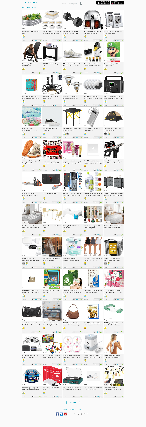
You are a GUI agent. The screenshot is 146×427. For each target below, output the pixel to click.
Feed (79, 410)
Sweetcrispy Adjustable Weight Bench (29, 65)
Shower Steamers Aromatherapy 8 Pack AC (29, 129)
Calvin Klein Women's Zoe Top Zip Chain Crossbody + (31, 324)
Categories (73, 3)
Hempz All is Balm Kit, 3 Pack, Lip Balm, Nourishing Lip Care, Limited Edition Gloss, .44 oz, (72, 163)
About (65, 410)
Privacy (73, 410)
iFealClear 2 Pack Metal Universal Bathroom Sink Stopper (70, 98)
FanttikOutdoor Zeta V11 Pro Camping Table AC (72, 129)
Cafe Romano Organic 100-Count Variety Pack (92, 227)
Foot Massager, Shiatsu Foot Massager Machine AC (92, 32)
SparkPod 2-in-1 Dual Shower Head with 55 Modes (52, 259)
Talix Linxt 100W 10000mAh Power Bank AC (92, 129)
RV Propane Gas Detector (51, 193)
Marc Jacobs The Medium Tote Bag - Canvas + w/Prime (31, 292)
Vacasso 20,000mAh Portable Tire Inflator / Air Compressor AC (72, 195)
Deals (64, 3)
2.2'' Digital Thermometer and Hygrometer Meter (113, 32)
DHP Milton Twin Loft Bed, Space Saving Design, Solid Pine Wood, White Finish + (51, 325)
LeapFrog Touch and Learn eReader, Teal (51, 291)
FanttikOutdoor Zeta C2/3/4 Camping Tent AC (112, 129)
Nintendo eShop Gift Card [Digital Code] (112, 65)
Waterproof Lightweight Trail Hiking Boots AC (31, 162)
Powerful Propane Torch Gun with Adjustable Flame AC (113, 162)
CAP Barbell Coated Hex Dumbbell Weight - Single (70, 32)
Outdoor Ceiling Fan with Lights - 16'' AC (50, 97)
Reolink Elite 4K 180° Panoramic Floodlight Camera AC (31, 260)
